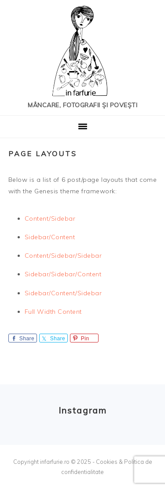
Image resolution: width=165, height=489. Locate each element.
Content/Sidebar (50, 218)
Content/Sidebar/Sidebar (63, 256)
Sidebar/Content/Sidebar (63, 293)
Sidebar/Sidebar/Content (63, 274)
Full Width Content (53, 312)
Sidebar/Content (50, 237)
